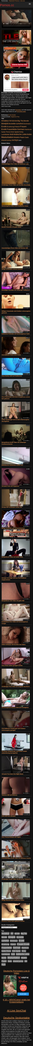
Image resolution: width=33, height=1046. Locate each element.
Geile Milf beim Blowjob (8, 816)
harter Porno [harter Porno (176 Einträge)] (5, 132)
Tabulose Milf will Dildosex (9, 795)
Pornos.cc (7, 5)
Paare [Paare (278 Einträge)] (22, 137)
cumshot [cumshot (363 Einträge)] (19, 124)
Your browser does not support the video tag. (16, 19)
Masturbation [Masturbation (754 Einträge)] (7, 137)
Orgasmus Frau (15, 116)
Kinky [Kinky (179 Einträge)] (21, 132)
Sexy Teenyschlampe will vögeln (11, 837)
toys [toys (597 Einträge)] (16, 140)
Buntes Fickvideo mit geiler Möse (11, 227)
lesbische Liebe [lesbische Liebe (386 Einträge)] (20, 134)
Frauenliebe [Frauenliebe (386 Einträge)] (12, 129)
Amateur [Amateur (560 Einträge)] (5, 121)
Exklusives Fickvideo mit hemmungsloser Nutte (16, 334)
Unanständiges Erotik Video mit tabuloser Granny (16, 858)
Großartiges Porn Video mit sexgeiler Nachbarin (16, 686)
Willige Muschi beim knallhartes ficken (13, 900)
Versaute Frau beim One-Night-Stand (12, 774)
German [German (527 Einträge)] (20, 129)
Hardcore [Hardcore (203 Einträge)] (28, 129)
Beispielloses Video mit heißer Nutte (12, 557)
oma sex (22, 1)
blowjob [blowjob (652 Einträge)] (4, 123)
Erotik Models (12, 115)
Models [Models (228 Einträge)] (16, 137)
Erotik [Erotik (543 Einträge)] (3, 126)
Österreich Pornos (14, 1)
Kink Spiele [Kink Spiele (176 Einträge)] (15, 132)
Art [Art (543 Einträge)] (10, 121)
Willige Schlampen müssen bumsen (12, 269)
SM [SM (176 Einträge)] (13, 140)
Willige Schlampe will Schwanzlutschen (13, 528)
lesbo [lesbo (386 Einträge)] (29, 134)
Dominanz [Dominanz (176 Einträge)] (27, 124)
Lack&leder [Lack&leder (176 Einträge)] (5, 134)
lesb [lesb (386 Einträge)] (11, 134)
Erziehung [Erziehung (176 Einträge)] (10, 127)
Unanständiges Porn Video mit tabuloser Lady (15, 164)
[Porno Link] (16, 37)
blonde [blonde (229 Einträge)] (26, 121)
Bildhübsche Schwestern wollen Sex (12, 465)
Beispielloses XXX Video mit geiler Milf (13, 600)
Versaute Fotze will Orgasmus (10, 486)
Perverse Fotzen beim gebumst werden (13, 921)
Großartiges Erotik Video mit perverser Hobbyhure (16, 879)
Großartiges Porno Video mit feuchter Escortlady (16, 185)
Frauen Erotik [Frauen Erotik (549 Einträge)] (23, 944)
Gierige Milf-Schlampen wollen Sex (12, 507)
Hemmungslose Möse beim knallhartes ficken (15, 206)
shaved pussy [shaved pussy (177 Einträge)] (6, 140)
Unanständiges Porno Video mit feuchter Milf (15, 248)
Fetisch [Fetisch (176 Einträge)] (17, 127)
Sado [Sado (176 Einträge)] (27, 137)
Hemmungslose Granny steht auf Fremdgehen (15, 707)
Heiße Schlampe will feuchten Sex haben (14, 644)
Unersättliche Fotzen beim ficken (11, 355)
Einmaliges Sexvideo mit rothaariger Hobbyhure (16, 290)
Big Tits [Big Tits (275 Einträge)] (20, 121)
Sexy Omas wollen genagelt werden (12, 665)
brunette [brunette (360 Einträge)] (12, 124)
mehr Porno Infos (6, 106)
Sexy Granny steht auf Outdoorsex (12, 376)
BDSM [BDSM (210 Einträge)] (14, 121)
